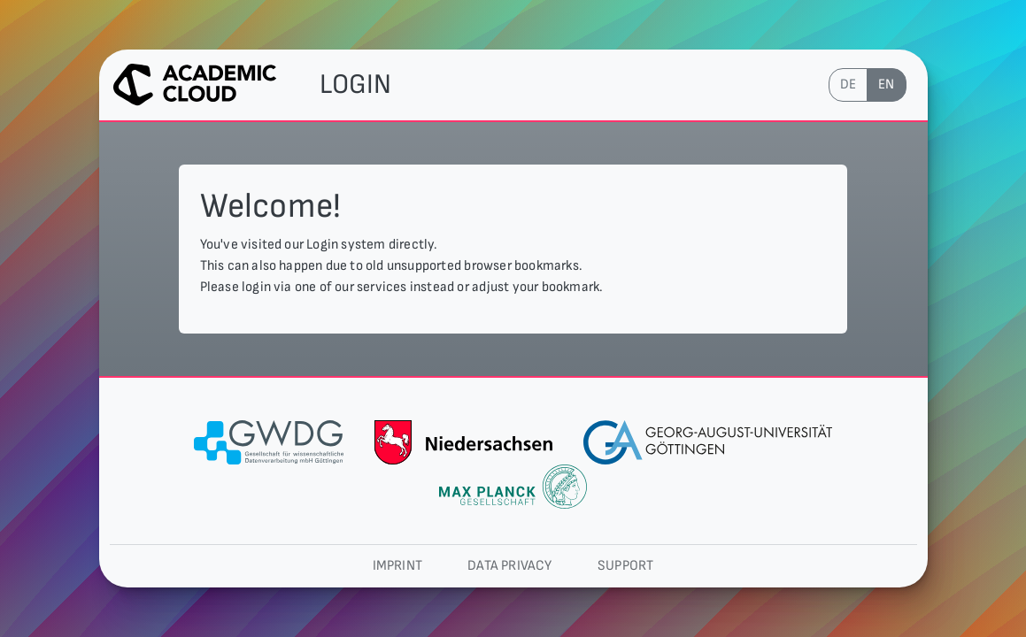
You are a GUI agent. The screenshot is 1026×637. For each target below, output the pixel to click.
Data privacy (509, 565)
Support (625, 565)
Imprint (397, 565)
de (848, 84)
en (886, 84)
